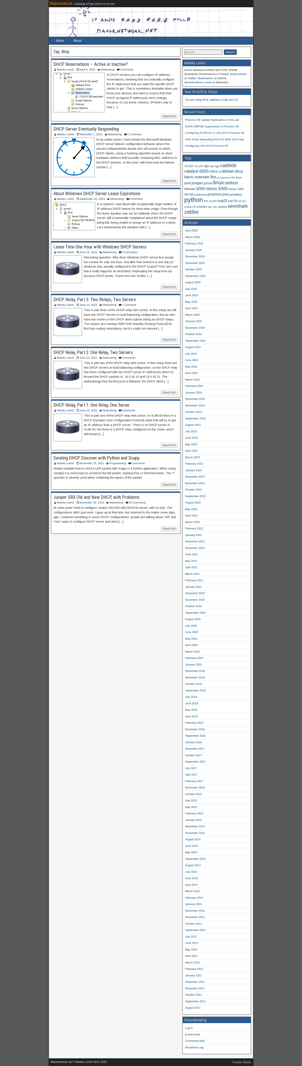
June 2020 (191, 632)
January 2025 (193, 321)
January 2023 (193, 470)
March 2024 (192, 379)
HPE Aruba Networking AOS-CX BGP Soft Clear (214, 139)
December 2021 (195, 541)
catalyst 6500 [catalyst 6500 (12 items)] (196, 171)
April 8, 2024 (87, 69)
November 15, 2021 (92, 463)
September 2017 (195, 761)
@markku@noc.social (197, 82)
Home (60, 41)
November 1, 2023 (91, 134)
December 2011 (195, 981)
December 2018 (195, 729)
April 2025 (191, 308)
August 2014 (193, 839)
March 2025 (192, 314)
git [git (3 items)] (218, 177)
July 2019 (191, 696)
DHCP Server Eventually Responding (86, 129)
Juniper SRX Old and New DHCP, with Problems (96, 497)
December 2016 (195, 787)
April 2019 (191, 716)
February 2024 (194, 386)
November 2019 (195, 677)
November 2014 (195, 833)
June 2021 (191, 554)
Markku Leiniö (65, 69)
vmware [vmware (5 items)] (202, 206)
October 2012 (193, 923)
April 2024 (191, 373)
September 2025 (195, 276)
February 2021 (194, 580)
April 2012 (191, 955)
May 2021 (191, 561)
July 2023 (191, 431)
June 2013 (191, 878)
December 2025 (195, 256)
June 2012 (191, 943)
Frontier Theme (241, 1062)
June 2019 (191, 703)
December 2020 (195, 593)
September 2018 (195, 735)
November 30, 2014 (92, 502)
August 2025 (193, 282)
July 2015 (191, 800)
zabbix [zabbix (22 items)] (191, 212)
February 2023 (194, 463)
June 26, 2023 (88, 252)
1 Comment (134, 134)
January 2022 (193, 535)
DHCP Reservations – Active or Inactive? (90, 64)
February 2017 (194, 781)
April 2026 (191, 230)
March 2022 (192, 522)
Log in (189, 1027)
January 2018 (193, 742)
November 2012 (195, 917)
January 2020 (193, 664)
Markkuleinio (205, 78)
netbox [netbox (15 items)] (231, 182)
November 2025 (195, 263)
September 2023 (195, 418)
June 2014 (191, 845)
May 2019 (191, 709)
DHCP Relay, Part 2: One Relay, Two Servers (93, 352)
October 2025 (193, 269)
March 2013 (192, 891)
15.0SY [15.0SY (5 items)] (189, 166)
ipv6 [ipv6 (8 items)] (187, 183)
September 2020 (195, 612)
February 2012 (194, 968)
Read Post (169, 116)
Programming (117, 463)
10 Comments (137, 502)
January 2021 (193, 586)
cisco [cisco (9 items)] (213, 171)
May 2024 (191, 366)
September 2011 (195, 1001)
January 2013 (193, 904)
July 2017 (191, 768)
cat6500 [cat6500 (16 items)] (228, 165)
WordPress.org (194, 1047)
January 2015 (193, 820)
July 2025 (191, 288)
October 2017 (193, 755)
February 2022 (194, 528)
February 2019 (194, 722)
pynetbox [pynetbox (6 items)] (235, 194)
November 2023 (195, 405)
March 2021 (192, 573)
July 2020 (191, 625)
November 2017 (195, 748)
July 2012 (191, 936)
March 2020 (192, 651)
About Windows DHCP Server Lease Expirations (96, 193)
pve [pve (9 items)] (225, 194)
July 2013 (191, 871)
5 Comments (130, 252)
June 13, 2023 (88, 304)
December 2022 (195, 476)
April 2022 (191, 515)
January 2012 (193, 975)
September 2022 (195, 496)
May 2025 (191, 301)
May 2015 (191, 807)
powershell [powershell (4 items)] (200, 194)
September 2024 (195, 340)
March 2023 (192, 457)
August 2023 (193, 424)
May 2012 (191, 949)
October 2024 (193, 334)
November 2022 (195, 483)
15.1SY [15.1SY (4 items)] (199, 166)
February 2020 (194, 658)
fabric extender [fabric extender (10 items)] (197, 177)
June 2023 (191, 437)
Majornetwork (61, 3)
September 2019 (195, 690)
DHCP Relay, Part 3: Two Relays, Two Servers (94, 299)
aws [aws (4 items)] (211, 166)
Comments (126, 69)
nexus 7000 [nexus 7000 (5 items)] (236, 189)
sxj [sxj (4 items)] (243, 201)
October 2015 (193, 794)
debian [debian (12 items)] (228, 171)
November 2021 (195, 548)
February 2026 (194, 243)
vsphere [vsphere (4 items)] (222, 206)
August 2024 (193, 347)
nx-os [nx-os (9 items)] (189, 194)
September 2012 (195, 930)
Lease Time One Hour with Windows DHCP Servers (99, 247)
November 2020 (195, 599)
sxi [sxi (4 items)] (240, 201)
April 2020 (191, 645)
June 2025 (191, 295)
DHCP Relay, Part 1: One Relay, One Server (91, 405)
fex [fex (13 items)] (213, 177)
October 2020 (193, 606)
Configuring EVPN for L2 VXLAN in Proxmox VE (214, 132)
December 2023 (195, 398)
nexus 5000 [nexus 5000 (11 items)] (194, 188)
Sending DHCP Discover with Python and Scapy (96, 458)
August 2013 (193, 865)
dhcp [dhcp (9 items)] (239, 171)
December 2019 (195, 671)
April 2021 (191, 567)
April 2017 (191, 774)
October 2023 (193, 411)
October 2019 (193, 683)
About (77, 41)
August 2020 (193, 619)
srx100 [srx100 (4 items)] (213, 201)
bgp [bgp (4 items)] (217, 166)
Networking (107, 69)
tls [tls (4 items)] (195, 206)
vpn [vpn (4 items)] (215, 206)
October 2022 (193, 489)
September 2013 (195, 858)
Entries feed (192, 1034)
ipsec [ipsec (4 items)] (239, 177)
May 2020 (191, 638)
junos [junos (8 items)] (208, 183)
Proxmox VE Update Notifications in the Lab (212, 119)
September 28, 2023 (92, 198)
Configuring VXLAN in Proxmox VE (206, 145)
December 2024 (195, 327)
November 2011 (195, 988)
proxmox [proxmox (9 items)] (214, 194)
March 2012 (192, 962)
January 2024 (193, 392)
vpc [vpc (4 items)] (210, 206)
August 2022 (193, 502)
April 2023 (191, 450)
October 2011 (193, 994)
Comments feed (195, 1040)
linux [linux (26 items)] (218, 182)
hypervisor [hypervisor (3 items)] (225, 177)
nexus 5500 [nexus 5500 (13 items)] (217, 188)
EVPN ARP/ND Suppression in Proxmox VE (212, 126)
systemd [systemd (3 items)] (188, 207)
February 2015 (194, 813)
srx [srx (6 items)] (206, 201)
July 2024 (191, 353)
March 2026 (192, 237)
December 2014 (195, 826)
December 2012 (195, 910)
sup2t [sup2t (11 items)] (222, 200)
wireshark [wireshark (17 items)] (238, 206)
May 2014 (191, 852)
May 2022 (191, 509)
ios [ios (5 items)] (233, 177)
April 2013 (191, 884)
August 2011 (193, 1007)
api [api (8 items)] (206, 166)
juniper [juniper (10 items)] (197, 183)
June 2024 (191, 360)
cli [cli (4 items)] (219, 171)
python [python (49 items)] (193, 199)
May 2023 (191, 444)
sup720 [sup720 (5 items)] (233, 201)
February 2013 (194, 897)
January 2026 (193, 250)
